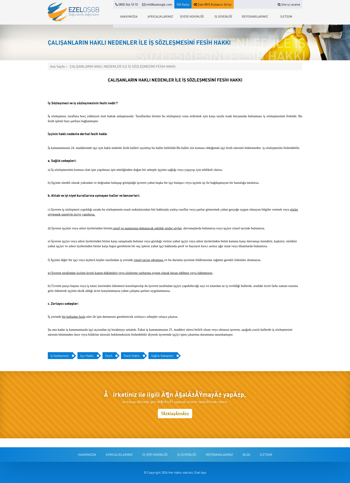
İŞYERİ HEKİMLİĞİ (192, 16)
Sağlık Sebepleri (162, 355)
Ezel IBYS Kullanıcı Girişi (212, 4)
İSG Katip (183, 4)
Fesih (108, 355)
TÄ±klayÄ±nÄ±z (175, 413)
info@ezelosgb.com (157, 4)
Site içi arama (289, 4)
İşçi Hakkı (87, 355)
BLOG (246, 454)
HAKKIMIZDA (129, 16)
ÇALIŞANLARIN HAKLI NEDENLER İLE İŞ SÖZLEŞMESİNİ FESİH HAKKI (122, 66)
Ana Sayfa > (58, 66)
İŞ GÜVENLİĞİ (223, 16)
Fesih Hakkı (132, 355)
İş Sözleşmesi (59, 355)
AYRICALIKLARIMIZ (160, 16)
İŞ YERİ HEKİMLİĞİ (155, 454)
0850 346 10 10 (126, 4)
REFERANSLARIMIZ (255, 16)
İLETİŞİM (286, 16)
